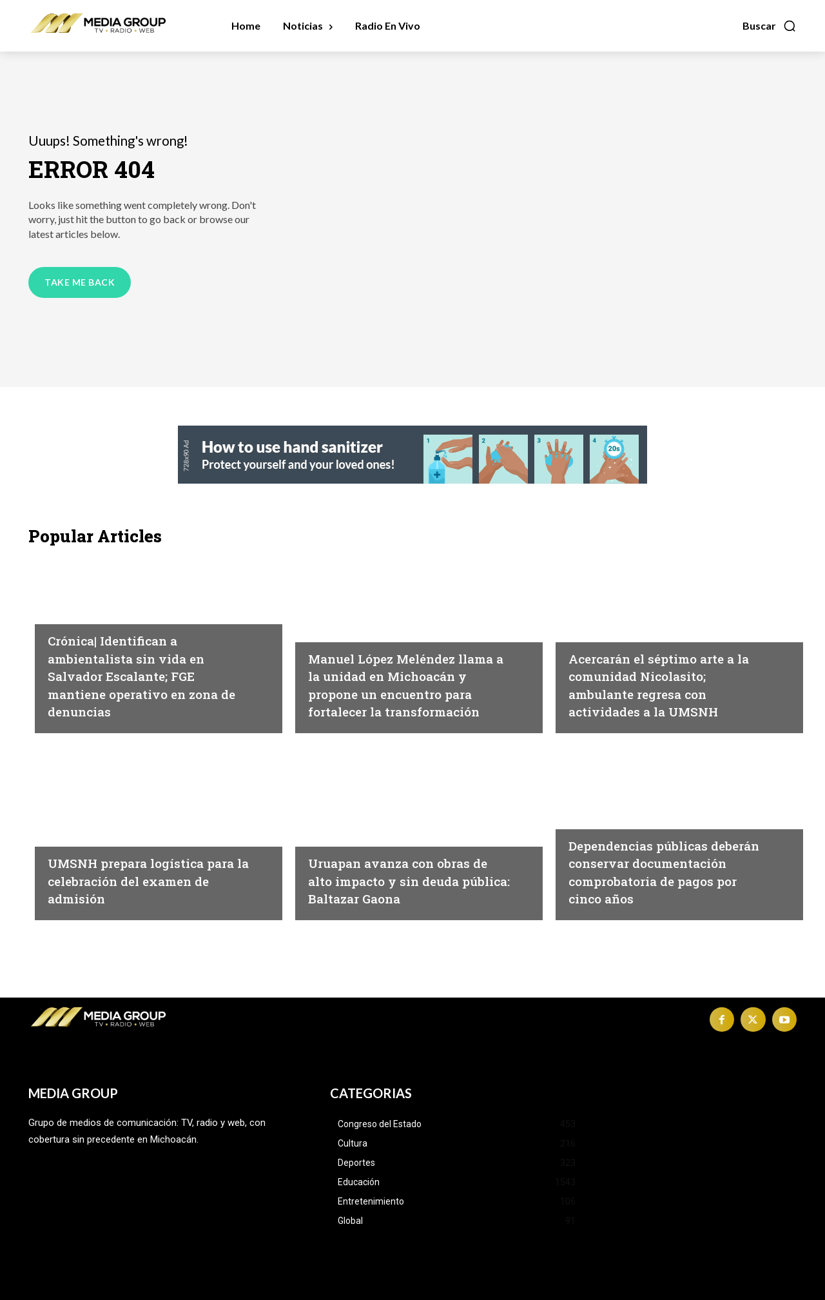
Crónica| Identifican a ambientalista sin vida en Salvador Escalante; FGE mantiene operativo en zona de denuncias (142, 675)
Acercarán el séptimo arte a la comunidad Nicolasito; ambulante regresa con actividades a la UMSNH (669, 684)
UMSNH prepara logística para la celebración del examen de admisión (140, 879)
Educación (596, 630)
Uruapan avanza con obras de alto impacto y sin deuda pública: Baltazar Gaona (408, 879)
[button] (769, 26)
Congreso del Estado (623, 798)
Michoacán (337, 611)
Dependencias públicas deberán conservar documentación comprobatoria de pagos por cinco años (669, 862)
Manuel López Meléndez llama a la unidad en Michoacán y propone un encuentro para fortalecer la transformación (401, 675)
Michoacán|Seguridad (105, 611)
